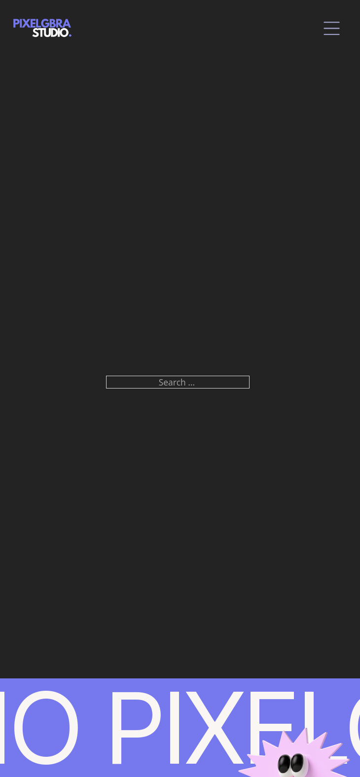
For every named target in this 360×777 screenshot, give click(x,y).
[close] (331, 28)
